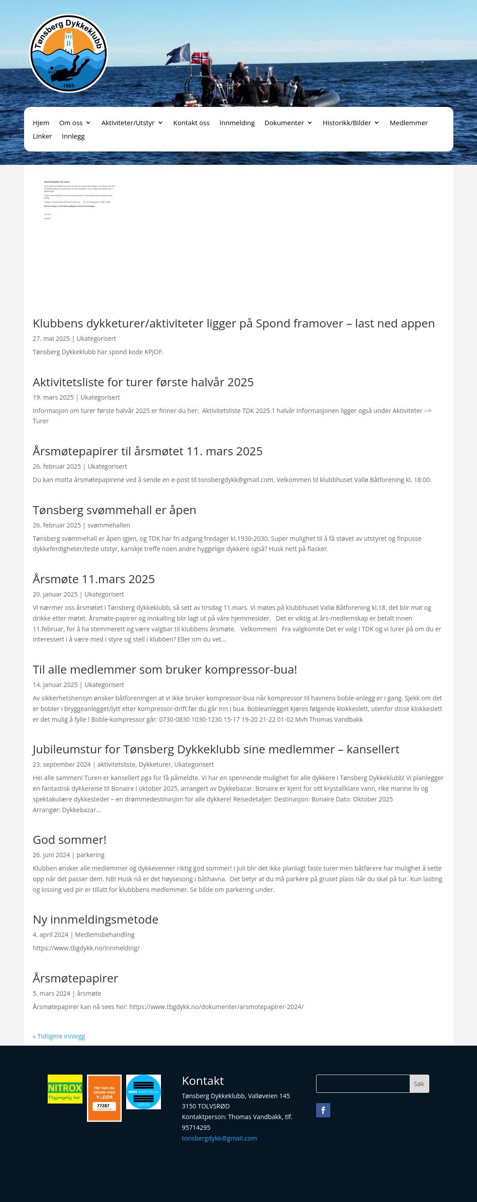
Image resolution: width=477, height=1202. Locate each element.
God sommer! (70, 839)
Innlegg (73, 136)
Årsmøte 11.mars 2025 (94, 579)
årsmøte (89, 993)
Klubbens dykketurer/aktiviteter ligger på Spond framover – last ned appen (234, 323)
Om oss (71, 123)
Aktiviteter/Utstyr (127, 123)
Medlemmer (409, 123)
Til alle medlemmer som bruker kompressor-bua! (165, 669)
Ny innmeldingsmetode (96, 919)
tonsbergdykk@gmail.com (219, 1138)
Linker (42, 136)
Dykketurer (155, 764)
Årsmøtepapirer (76, 978)
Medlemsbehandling (105, 934)
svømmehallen (108, 525)
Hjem (41, 123)
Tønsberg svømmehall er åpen (115, 510)
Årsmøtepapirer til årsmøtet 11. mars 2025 (148, 451)
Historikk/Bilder (347, 123)
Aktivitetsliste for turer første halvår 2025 (143, 382)
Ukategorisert (96, 338)
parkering (91, 854)
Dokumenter (284, 123)
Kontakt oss (191, 123)
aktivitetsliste (117, 764)
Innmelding (237, 123)
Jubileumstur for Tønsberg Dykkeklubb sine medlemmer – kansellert (216, 749)
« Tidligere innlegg (59, 1036)
